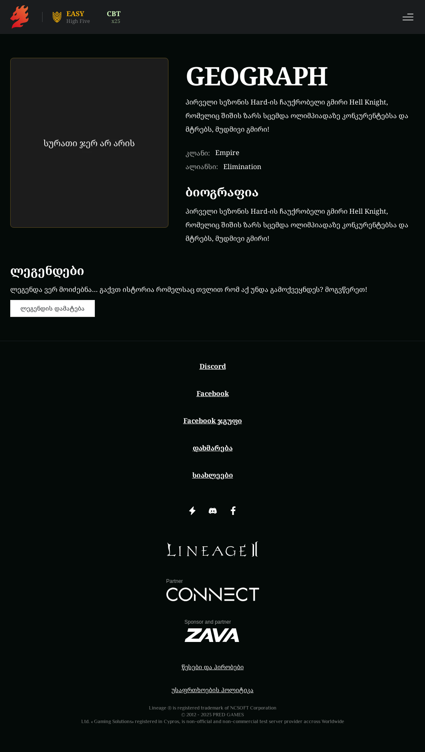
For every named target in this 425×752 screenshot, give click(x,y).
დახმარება (213, 447)
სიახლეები (212, 475)
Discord (213, 366)
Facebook (213, 393)
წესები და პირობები (213, 667)
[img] (213, 549)
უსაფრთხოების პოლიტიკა (212, 690)
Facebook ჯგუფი (212, 420)
